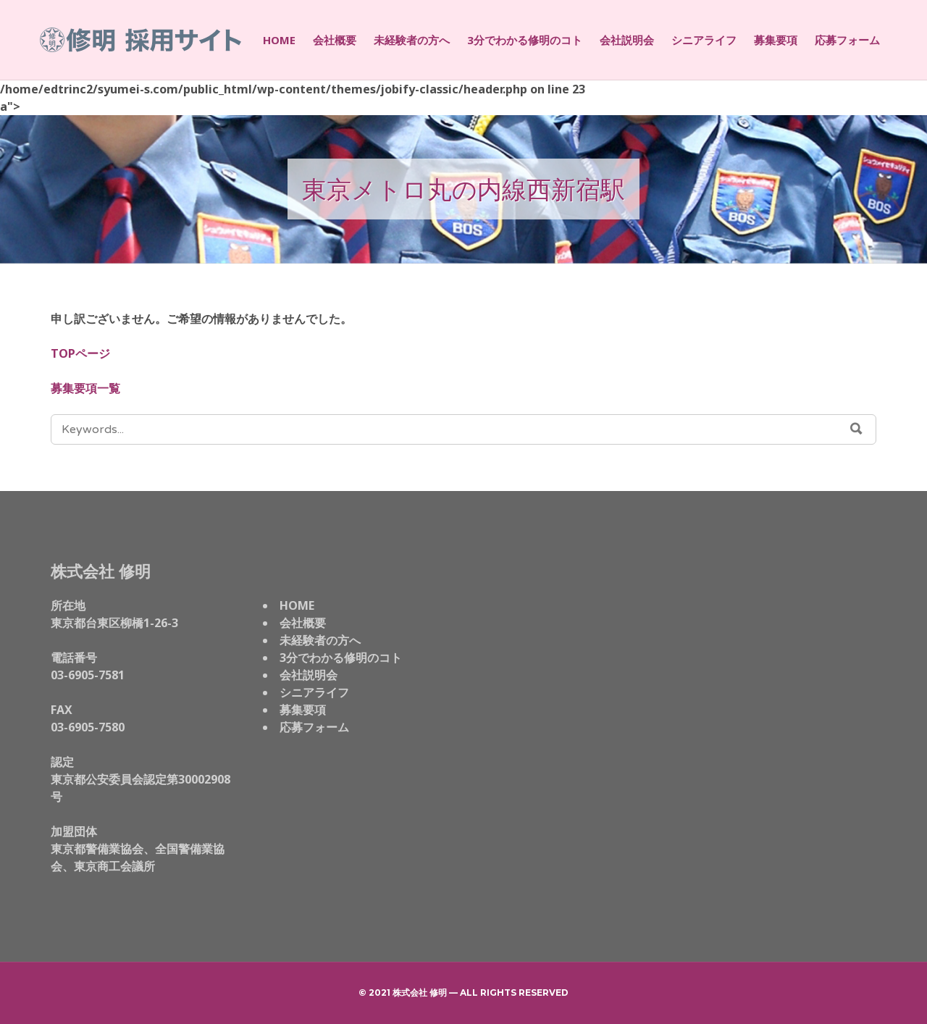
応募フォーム (847, 40)
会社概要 (334, 40)
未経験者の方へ (412, 40)
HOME (279, 40)
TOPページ (80, 353)
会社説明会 (627, 40)
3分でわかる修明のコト (524, 40)
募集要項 (775, 40)
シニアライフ (704, 40)
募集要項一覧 (85, 388)
